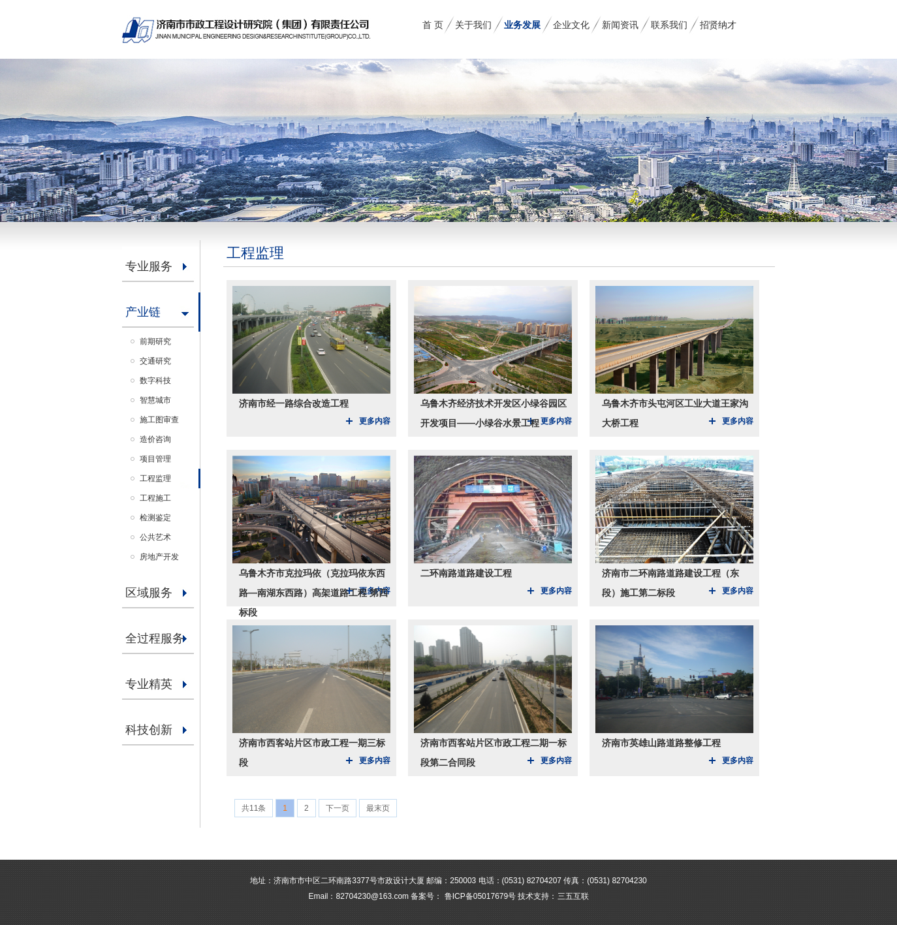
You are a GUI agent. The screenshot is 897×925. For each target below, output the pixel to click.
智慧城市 (155, 400)
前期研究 (155, 341)
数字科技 (155, 380)
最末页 (378, 808)
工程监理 (155, 478)
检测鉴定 (155, 517)
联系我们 (669, 25)
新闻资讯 (620, 25)
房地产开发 (159, 556)
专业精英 (148, 684)
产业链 (143, 312)
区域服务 (148, 592)
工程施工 (155, 498)
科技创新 (148, 729)
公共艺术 (155, 537)
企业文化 (571, 25)
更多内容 (374, 421)
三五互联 (573, 896)
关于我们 (473, 25)
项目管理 (155, 458)
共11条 (254, 808)
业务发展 (522, 25)
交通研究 (155, 361)
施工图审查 (159, 419)
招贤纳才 (718, 25)
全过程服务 (154, 638)
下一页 (337, 808)
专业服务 (148, 266)
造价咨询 (155, 439)
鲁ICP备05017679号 (479, 896)
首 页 (432, 25)
